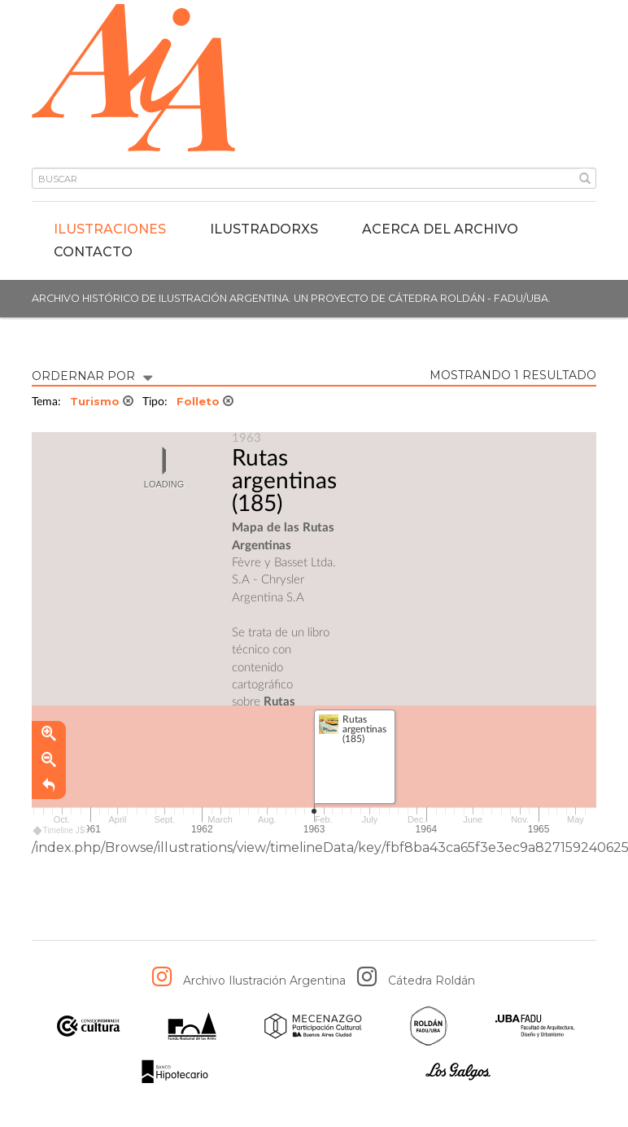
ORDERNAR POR (92, 374)
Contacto (93, 252)
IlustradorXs (264, 229)
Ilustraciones (110, 229)
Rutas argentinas (284, 469)
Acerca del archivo (440, 229)
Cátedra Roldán (431, 980)
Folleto (205, 401)
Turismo (101, 401)
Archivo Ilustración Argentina (264, 980)
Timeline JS (59, 831)
